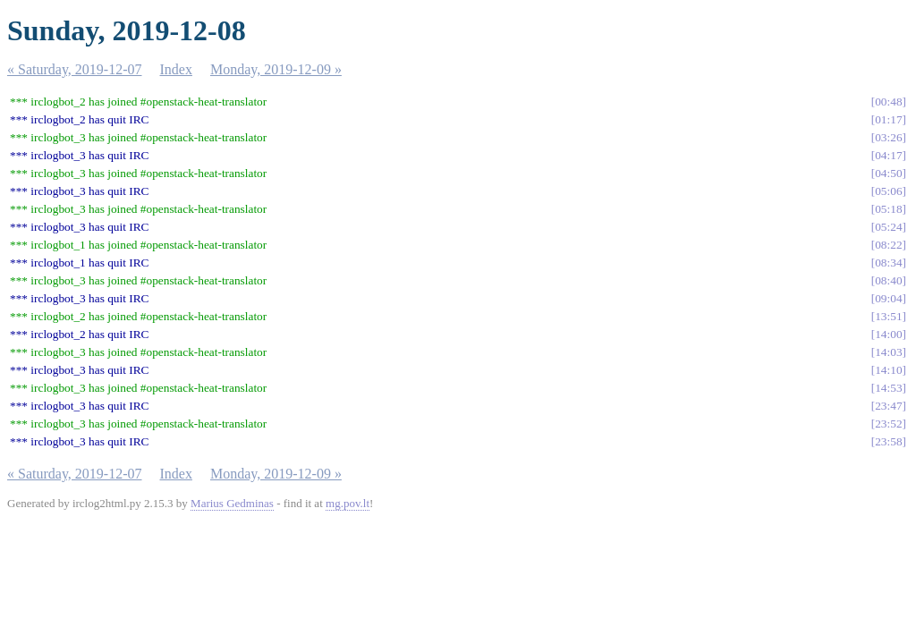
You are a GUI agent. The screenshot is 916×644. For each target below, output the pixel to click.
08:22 (888, 244)
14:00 (888, 334)
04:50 (888, 173)
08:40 (888, 280)
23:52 (888, 423)
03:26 (888, 137)
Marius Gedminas (232, 503)
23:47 (888, 405)
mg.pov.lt (347, 503)
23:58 (888, 441)
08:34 (888, 262)
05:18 (888, 209)
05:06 (888, 191)
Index (176, 69)
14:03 (888, 352)
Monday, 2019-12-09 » (276, 69)
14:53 (888, 387)
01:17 (888, 119)
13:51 (888, 316)
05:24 (888, 226)
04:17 (888, 155)
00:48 (888, 101)
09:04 (888, 298)
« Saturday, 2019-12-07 (74, 69)
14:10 (888, 370)
